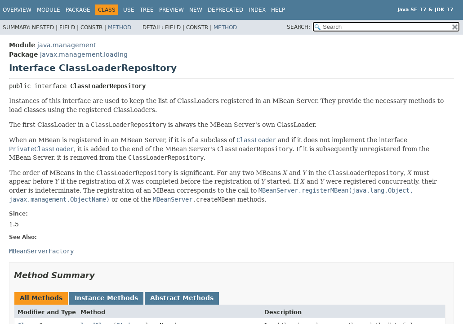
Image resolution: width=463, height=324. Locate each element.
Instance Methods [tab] (106, 298)
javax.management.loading (84, 54)
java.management (66, 45)
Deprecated (225, 10)
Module (48, 10)
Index (257, 10)
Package (78, 10)
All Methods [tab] (41, 298)
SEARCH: (298, 27)
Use (128, 10)
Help (278, 10)
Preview (171, 10)
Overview (17, 10)
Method (119, 27)
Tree (147, 10)
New (195, 10)
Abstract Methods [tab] (182, 298)
